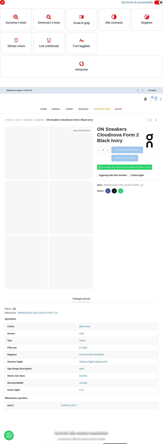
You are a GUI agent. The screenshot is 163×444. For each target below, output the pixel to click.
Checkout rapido (125, 158)
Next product (155, 120)
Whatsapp (120, 190)
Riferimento (10, 313)
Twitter (114, 190)
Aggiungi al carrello (127, 150)
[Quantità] (103, 150)
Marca (8, 308)
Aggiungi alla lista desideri (113, 175)
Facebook (108, 190)
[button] (152, 90)
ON (14, 308)
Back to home (151, 120)
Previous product (148, 120)
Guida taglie (137, 175)
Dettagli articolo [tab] (81, 298)
